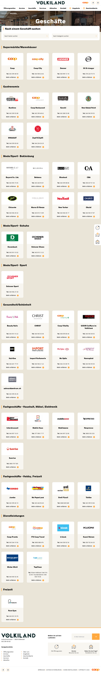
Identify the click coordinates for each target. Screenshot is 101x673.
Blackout (63, 177)
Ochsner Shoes (37, 247)
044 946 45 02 (13, 213)
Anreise (22, 8)
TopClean (38, 567)
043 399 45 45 (13, 394)
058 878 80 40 (64, 334)
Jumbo (12, 498)
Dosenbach (12, 247)
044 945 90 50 (90, 364)
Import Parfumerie (38, 358)
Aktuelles (53, 8)
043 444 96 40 (39, 503)
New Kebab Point (89, 108)
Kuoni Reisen (88, 537)
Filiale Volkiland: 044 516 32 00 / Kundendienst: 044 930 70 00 (38, 575)
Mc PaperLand (38, 498)
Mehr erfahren (12, 77)
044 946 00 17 (64, 213)
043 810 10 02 (13, 252)
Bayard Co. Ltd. (12, 177)
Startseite (4, 13)
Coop (12, 68)
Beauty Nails (12, 326)
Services (42, 8)
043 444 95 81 (39, 183)
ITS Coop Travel (37, 537)
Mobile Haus (38, 428)
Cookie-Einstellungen (70, 670)
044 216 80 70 (64, 364)
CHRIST (38, 326)
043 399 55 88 (13, 113)
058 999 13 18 (64, 74)
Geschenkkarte (90, 8)
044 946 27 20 (13, 292)
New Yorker (63, 207)
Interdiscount (12, 428)
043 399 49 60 (5, 641)
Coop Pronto (12, 537)
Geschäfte (32, 8)
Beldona (37, 177)
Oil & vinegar (88, 68)
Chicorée (12, 207)
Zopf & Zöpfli (37, 138)
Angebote (74, 8)
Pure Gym (12, 611)
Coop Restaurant (38, 108)
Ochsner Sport (12, 286)
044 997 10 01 (13, 433)
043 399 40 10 (13, 503)
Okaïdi (88, 207)
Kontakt (63, 8)
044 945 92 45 (13, 577)
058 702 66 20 (90, 542)
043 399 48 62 (39, 113)
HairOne (12, 358)
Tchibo (89, 498)
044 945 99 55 (90, 113)
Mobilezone (63, 428)
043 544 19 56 (13, 542)
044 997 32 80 (64, 433)
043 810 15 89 (39, 213)
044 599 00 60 (13, 143)
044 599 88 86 (64, 183)
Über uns (26, 652)
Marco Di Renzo (37, 207)
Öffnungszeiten (9, 8)
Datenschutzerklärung (54, 670)
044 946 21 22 (39, 364)
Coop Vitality (63, 326)
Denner (63, 68)
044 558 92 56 (64, 542)
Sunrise (12, 458)
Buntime (12, 108)
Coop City (38, 68)
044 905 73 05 (13, 183)
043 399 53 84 (90, 503)
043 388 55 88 (64, 113)
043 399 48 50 (13, 74)
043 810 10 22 (13, 334)
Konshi (63, 108)
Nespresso (88, 428)
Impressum (41, 670)
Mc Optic (63, 358)
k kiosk (63, 537)
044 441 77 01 (13, 364)
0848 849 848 (64, 503)
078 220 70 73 (90, 74)
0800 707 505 (13, 464)
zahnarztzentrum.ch (12, 388)
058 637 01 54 (90, 183)
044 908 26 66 (39, 74)
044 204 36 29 (39, 143)
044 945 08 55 (90, 334)
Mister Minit (12, 567)
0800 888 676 (39, 542)
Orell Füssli (63, 498)
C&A (88, 177)
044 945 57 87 (90, 213)
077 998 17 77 (39, 433)
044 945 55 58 (39, 334)
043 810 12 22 (39, 252)
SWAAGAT (12, 138)
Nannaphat (88, 358)
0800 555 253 (90, 433)
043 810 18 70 (13, 616)
